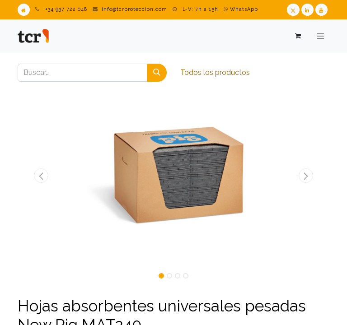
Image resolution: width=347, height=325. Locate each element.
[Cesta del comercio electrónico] (297, 36)
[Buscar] (157, 73)
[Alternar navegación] (320, 36)
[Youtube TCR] (321, 10)
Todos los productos (215, 72)
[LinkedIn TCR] (307, 10)
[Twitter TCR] (293, 10)
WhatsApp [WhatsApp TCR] (241, 9)
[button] (41, 175)
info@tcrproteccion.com (134, 9)
